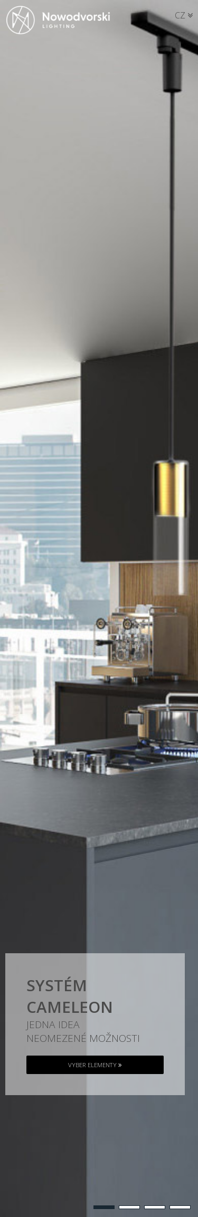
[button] (104, 1207)
